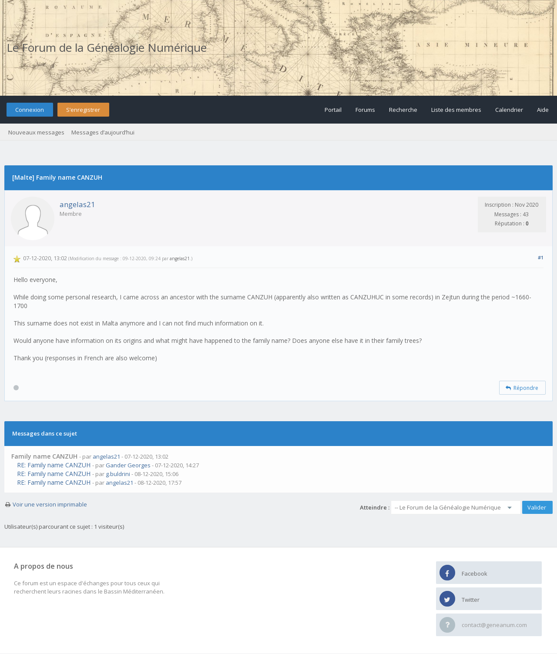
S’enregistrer (83, 110)
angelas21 (77, 204)
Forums (365, 110)
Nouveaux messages (36, 132)
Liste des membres (456, 110)
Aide (543, 110)
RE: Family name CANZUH (54, 465)
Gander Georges (128, 465)
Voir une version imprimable (50, 504)
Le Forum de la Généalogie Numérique (107, 47)
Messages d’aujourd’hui (102, 132)
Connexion (29, 110)
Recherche (403, 110)
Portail (333, 110)
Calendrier (509, 110)
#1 (541, 257)
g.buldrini (118, 474)
